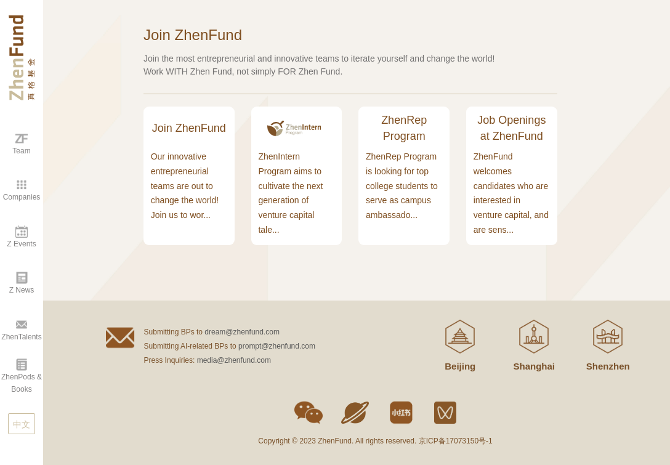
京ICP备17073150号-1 (456, 441)
